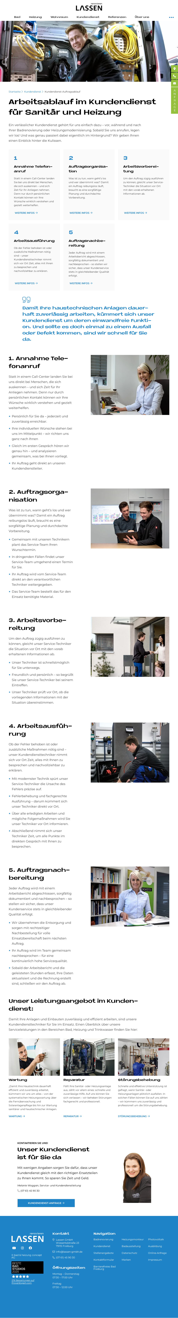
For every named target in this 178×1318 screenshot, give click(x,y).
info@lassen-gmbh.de (69, 1251)
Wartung (18, 1080)
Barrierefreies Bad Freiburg (105, 1268)
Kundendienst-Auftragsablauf (62, 91)
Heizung (35, 17)
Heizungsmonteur (133, 1239)
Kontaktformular (104, 1259)
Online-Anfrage (157, 1253)
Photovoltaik (156, 1239)
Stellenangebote (104, 1253)
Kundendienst (88, 17)
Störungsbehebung (139, 1080)
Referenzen (117, 17)
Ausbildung (155, 1246)
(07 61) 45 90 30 (30, 1190)
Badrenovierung (103, 1239)
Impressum (155, 1259)
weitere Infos (25, 212)
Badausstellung (131, 1246)
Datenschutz (129, 1253)
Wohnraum (59, 17)
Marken (126, 1259)
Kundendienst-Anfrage (44, 1203)
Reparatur (74, 1080)
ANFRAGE (174, 100)
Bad (17, 17)
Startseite (15, 91)
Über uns (142, 17)
